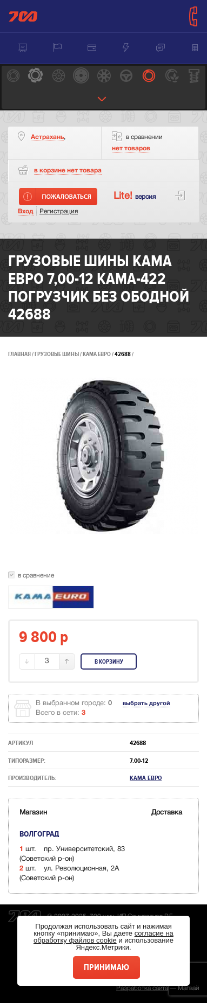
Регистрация (58, 211)
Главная (19, 354)
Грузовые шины (57, 354)
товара (68, 170)
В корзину (109, 661)
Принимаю (106, 967)
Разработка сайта (142, 988)
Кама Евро (97, 354)
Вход (26, 211)
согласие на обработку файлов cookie (103, 936)
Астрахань (47, 137)
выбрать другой (146, 703)
